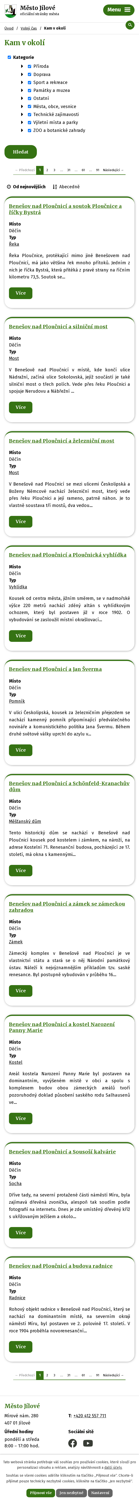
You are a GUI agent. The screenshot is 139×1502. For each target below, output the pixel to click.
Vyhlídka (18, 588)
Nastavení (101, 1493)
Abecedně (69, 188)
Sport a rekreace (50, 82)
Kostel (15, 1063)
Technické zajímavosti (56, 114)
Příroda (41, 66)
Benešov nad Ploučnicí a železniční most (61, 442)
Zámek (16, 943)
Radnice (17, 1299)
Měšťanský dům (25, 822)
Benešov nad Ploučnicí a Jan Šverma (55, 670)
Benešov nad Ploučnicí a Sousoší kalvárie (62, 1153)
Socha (15, 1185)
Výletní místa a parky (55, 122)
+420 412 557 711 (89, 1417)
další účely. (113, 1467)
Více (21, 294)
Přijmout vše (40, 1493)
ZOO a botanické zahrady (59, 130)
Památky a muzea (51, 90)
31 (68, 171)
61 (83, 171)
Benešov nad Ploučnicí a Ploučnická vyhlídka (68, 556)
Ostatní (41, 98)
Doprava (42, 74)
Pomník (17, 702)
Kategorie (23, 57)
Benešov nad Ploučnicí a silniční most (58, 328)
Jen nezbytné (72, 1493)
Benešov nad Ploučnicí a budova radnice (61, 1267)
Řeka (14, 245)
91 (97, 171)
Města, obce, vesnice (54, 106)
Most (14, 359)
